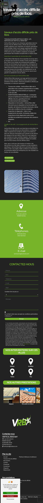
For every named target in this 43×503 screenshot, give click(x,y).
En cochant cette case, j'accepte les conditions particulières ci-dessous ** (21, 309)
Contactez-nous (9, 160)
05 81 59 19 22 (21, 236)
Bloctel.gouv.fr (27, 338)
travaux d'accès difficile (24, 480)
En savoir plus (9, 157)
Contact (5, 462)
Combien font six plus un (11, 285)
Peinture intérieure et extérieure (28, 457)
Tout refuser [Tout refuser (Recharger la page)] (10, 496)
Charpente (6, 464)
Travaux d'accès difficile (10, 459)
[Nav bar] (4, 4)
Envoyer (21, 313)
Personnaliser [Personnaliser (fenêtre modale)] (10, 499)
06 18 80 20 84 (21, 234)
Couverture (6, 466)
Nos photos (6, 460)
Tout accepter (10, 493)
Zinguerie (6, 468)
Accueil (5, 457)
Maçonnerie (6, 470)
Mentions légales (33, 497)
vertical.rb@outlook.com (9, 446)
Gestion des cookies (21, 498)
